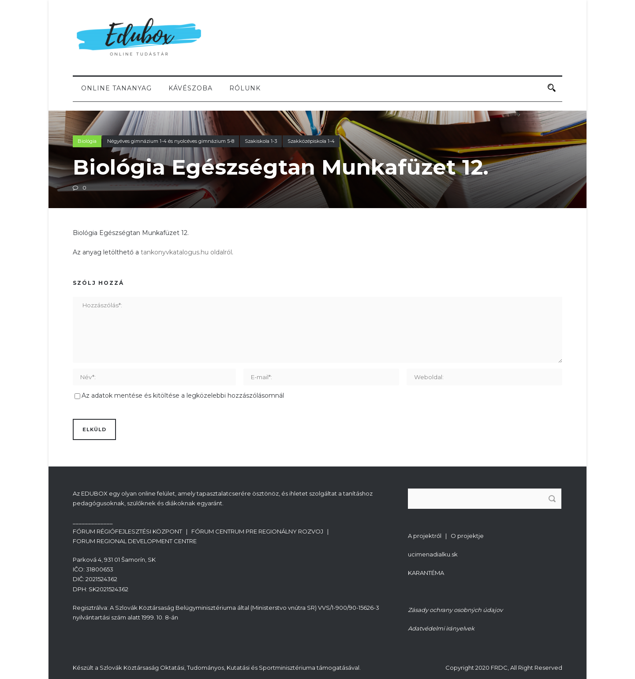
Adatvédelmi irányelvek (441, 628)
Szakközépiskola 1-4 (311, 141)
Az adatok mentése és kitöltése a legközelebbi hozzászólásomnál (183, 395)
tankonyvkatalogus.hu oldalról (186, 252)
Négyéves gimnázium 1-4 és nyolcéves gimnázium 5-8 (170, 141)
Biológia (87, 141)
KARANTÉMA (426, 572)
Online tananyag (116, 88)
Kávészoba (190, 88)
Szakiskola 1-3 (261, 141)
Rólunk (245, 88)
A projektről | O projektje (446, 535)
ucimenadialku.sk (433, 554)
